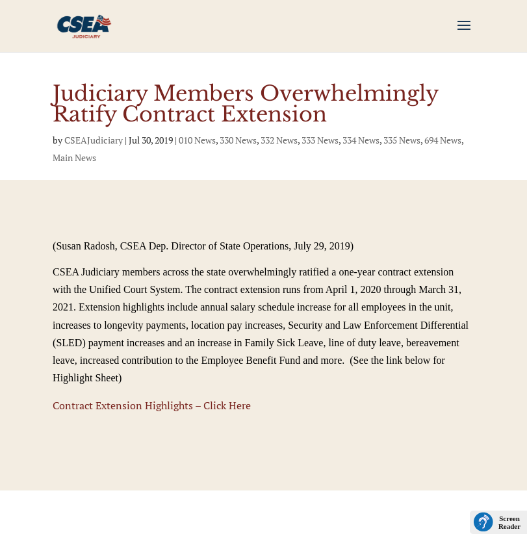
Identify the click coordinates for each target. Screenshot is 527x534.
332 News (279, 140)
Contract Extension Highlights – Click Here (152, 405)
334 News (360, 140)
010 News (197, 140)
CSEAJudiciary (93, 140)
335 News (401, 140)
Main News (74, 157)
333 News (320, 140)
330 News (238, 140)
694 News (442, 140)
